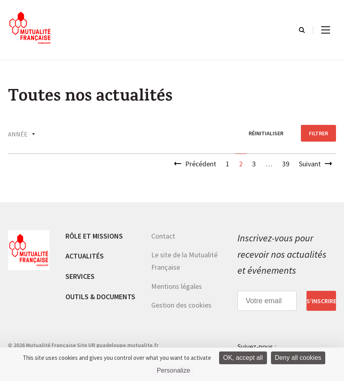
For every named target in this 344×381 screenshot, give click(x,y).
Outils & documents (100, 296)
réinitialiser (266, 133)
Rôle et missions (94, 236)
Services (80, 276)
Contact (163, 236)
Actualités (84, 256)
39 (285, 163)
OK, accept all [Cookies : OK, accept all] (243, 357)
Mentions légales (176, 286)
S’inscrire (321, 301)
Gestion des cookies (181, 305)
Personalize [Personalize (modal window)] (173, 370)
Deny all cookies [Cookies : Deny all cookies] (298, 357)
